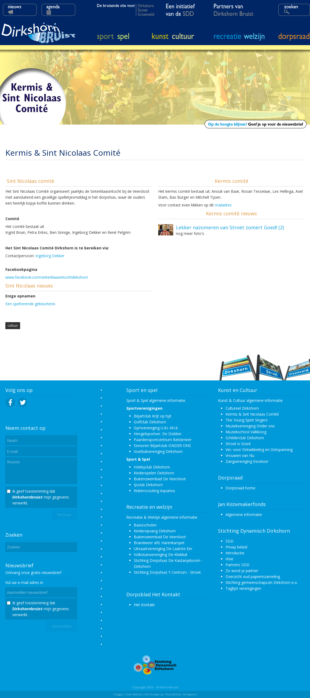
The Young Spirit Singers (247, 420)
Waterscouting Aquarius (154, 490)
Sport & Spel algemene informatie (155, 400)
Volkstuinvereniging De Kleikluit (160, 554)
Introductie (235, 552)
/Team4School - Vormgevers (181, 694)
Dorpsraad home (240, 487)
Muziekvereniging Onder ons (250, 425)
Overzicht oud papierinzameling (253, 576)
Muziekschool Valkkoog (246, 431)
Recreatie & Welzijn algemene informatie (161, 517)
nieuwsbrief (51, 572)
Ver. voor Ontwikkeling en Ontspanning (259, 449)
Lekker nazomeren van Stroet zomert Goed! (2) (230, 227)
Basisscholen (145, 525)
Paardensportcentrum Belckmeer (162, 439)
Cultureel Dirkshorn (242, 408)
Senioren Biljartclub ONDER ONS (162, 445)
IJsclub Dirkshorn (148, 484)
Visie (229, 558)
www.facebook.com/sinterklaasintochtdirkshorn (46, 277)
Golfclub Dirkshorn (150, 421)
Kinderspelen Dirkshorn (154, 472)
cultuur (13, 325)
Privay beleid (236, 547)
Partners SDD (237, 564)
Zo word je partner (242, 570)
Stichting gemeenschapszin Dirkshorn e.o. (262, 582)
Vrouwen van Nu (240, 455)
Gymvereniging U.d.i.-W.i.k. (156, 427)
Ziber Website (134, 694)
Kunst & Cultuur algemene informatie (250, 400)
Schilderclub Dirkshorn (245, 437)
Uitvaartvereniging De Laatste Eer (163, 548)
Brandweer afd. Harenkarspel (159, 542)
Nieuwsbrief (19, 565)
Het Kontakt (144, 604)
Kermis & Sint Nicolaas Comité (252, 414)
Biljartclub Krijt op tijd (152, 416)
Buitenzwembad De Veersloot (160, 478)
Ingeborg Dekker (49, 255)
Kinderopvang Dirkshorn (155, 530)
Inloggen (118, 694)
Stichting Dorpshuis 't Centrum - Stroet (167, 572)
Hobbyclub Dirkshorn (152, 467)
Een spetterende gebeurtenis (30, 303)
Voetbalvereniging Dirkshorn (158, 451)
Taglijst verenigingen (243, 588)
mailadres (223, 205)
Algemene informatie (244, 514)
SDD (230, 541)
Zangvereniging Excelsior (247, 461)
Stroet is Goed (238, 443)
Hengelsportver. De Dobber (158, 433)
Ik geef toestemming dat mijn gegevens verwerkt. (40, 497)
